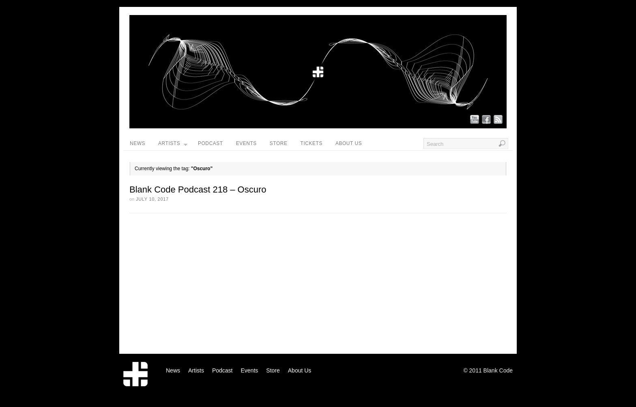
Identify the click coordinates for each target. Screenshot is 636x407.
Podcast (210, 143)
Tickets (311, 143)
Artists (172, 145)
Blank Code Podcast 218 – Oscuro (197, 189)
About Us (348, 143)
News (137, 143)
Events (246, 143)
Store (279, 143)
